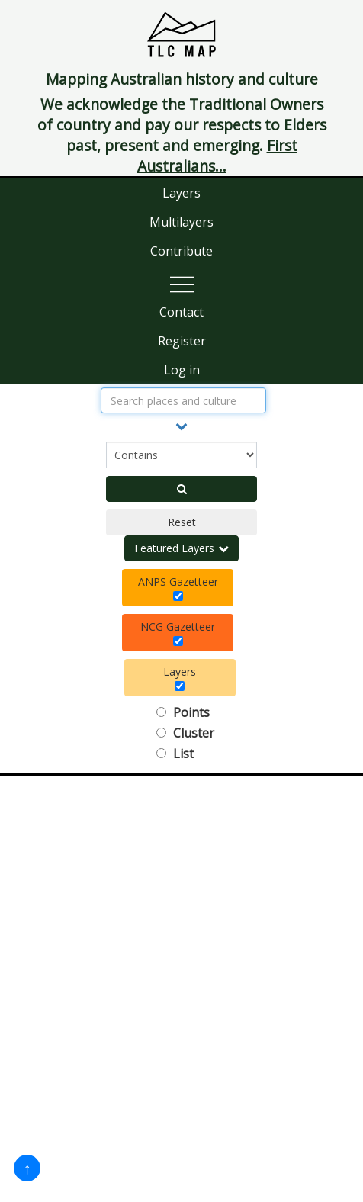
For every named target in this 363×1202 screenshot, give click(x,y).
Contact (181, 312)
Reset (182, 522)
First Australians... (217, 155)
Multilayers (181, 222)
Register (182, 341)
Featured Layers (181, 548)
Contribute (181, 251)
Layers (181, 193)
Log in (182, 370)
